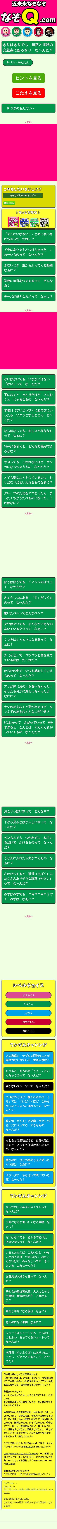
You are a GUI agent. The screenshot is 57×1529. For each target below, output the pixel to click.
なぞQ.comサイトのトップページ (20, 1453)
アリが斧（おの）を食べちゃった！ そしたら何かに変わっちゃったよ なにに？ (29, 691)
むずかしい (28, 1021)
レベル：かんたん (18, 62)
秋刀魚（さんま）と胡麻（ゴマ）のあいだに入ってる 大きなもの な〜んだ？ (28, 1125)
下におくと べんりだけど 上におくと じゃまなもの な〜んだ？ (28, 397)
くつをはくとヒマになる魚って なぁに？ (28, 642)
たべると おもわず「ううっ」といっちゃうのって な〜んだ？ (28, 1073)
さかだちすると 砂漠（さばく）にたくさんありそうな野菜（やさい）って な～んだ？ (28, 878)
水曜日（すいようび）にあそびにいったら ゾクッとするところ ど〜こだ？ (28, 415)
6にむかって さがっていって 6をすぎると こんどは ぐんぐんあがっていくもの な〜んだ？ (28, 727)
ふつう (28, 1013)
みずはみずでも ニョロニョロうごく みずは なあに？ (28, 896)
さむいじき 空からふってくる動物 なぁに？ (29, 268)
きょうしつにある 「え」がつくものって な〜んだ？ (28, 600)
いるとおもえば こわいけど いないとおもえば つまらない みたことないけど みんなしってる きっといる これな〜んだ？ (28, 1259)
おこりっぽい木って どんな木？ (27, 811)
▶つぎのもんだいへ (19, 108)
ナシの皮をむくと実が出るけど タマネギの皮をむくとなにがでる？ (28, 709)
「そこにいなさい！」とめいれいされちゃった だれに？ (28, 236)
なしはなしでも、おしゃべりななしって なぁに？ (28, 433)
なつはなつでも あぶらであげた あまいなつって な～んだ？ (28, 1239)
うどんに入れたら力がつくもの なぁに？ (28, 860)
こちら (29, 1447)
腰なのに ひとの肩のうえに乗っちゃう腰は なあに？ (28, 1162)
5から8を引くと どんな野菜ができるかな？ (28, 449)
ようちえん (28, 995)
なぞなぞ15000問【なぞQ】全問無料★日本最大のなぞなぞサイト (28, 13)
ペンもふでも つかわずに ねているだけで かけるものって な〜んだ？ (28, 842)
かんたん (28, 1004)
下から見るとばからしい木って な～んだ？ (28, 824)
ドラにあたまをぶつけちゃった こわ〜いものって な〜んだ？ (28, 252)
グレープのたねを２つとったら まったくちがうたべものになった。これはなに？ (28, 497)
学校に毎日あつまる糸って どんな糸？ (28, 283)
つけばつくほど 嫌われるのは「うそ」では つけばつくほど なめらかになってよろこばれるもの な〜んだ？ (28, 1104)
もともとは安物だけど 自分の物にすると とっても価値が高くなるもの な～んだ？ (28, 1145)
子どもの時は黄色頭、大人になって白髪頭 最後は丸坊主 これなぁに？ (28, 1296)
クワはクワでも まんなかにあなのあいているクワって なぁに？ (28, 626)
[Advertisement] (28, 152)
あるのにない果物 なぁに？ (23, 1322)
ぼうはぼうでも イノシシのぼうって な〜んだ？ (28, 584)
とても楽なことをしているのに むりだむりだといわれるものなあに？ (28, 480)
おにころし (28, 1030)
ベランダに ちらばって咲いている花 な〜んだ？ (28, 1177)
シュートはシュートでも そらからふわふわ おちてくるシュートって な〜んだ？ (29, 1337)
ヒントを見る (28, 78)
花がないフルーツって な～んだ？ (28, 1086)
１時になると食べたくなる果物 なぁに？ (28, 1224)
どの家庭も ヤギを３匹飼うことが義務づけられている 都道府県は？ (28, 1058)
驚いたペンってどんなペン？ (23, 613)
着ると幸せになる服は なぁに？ (26, 1311)
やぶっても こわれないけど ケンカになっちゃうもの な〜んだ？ (28, 464)
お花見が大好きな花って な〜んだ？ (26, 1278)
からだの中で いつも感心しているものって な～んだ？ (28, 673)
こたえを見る (28, 93)
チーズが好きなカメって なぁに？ (28, 296)
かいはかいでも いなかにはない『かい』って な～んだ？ (27, 381)
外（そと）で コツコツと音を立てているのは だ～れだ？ (28, 658)
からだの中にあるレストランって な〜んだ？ (28, 1209)
